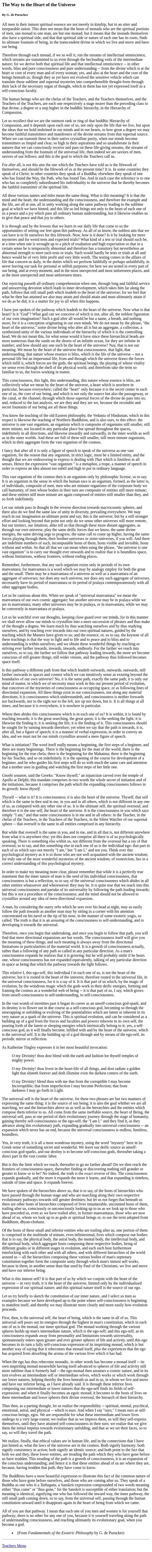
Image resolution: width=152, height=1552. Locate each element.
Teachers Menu (14, 1546)
